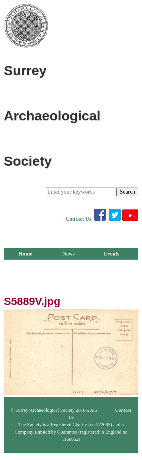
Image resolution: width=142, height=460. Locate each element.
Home (25, 254)
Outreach (111, 276)
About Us (25, 288)
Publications (111, 265)
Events (111, 254)
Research (68, 276)
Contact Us (79, 219)
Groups (25, 276)
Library (68, 265)
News (68, 254)
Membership (25, 265)
